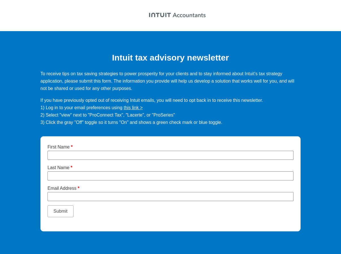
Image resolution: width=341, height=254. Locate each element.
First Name (60, 147)
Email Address (63, 188)
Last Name (60, 167)
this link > (133, 107)
